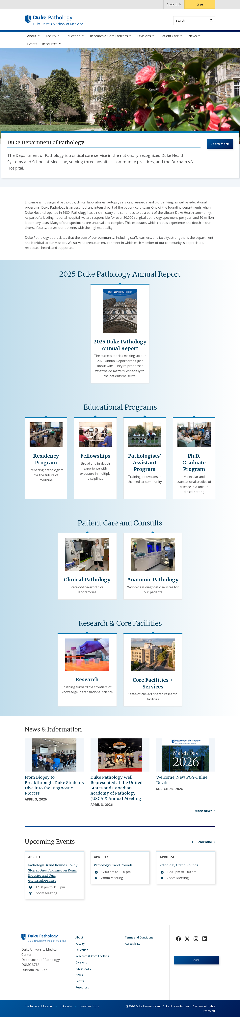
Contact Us (174, 4)
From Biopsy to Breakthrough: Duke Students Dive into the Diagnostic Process (54, 787)
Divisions (144, 37)
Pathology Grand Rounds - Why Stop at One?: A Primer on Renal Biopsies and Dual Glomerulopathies (52, 874)
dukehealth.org (89, 1008)
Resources (49, 45)
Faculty (51, 37)
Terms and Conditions (139, 939)
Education (73, 37)
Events (32, 45)
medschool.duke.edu (38, 1008)
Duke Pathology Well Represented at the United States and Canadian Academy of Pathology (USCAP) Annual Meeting (117, 789)
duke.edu (66, 1008)
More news (203, 812)
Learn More (219, 146)
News (192, 37)
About (31, 37)
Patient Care (169, 37)
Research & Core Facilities (109, 37)
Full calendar (202, 845)
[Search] (211, 20)
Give (200, 4)
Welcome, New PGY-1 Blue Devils (181, 781)
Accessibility (132, 945)
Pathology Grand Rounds (113, 867)
